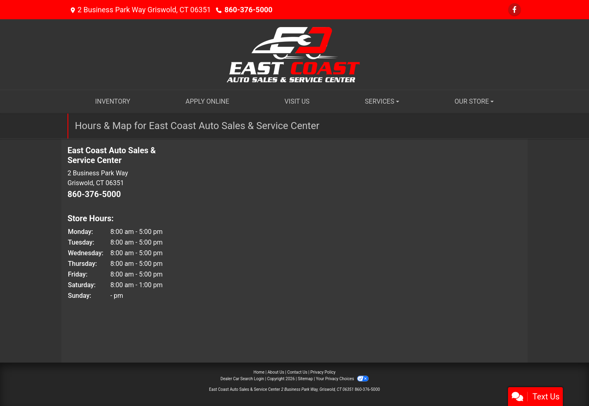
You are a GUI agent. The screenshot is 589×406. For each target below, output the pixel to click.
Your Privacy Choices (342, 379)
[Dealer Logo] (295, 54)
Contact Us (297, 372)
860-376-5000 (248, 9)
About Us (276, 372)
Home (259, 372)
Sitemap (305, 379)
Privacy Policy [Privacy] (323, 372)
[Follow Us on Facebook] (514, 9)
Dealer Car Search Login (242, 379)
